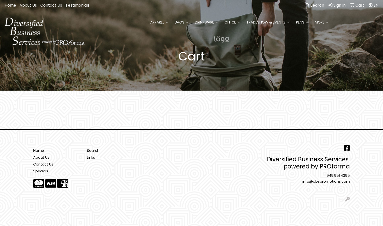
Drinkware (206, 22)
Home (10, 5)
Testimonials (77, 5)
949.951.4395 (338, 175)
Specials (40, 171)
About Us (28, 5)
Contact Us (51, 5)
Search (315, 5)
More (322, 22)
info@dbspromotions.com (326, 181)
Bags (182, 22)
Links (91, 157)
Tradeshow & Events (268, 22)
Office (232, 22)
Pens (302, 22)
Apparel (159, 22)
